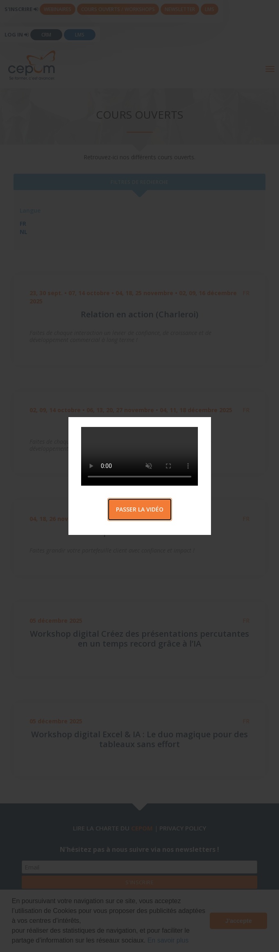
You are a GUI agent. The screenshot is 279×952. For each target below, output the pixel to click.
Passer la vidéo (139, 509)
